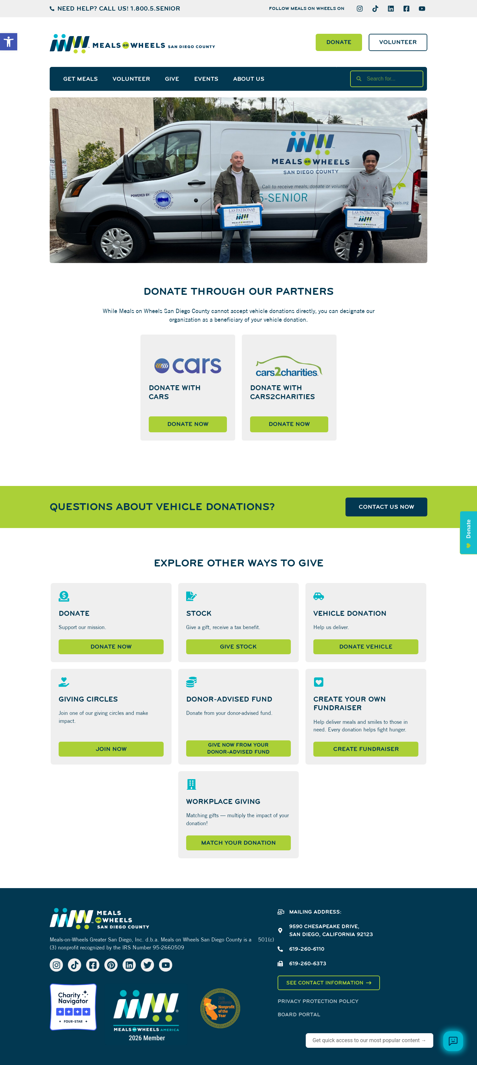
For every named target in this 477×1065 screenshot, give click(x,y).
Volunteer (131, 78)
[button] (8, 41)
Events (206, 78)
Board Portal (299, 1014)
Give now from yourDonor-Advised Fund (238, 748)
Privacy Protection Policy (318, 1001)
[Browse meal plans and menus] (453, 1041)
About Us (248, 78)
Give (172, 78)
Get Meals (80, 78)
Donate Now (187, 424)
